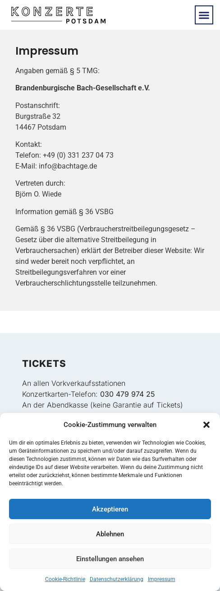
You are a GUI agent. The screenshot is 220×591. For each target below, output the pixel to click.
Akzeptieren (110, 509)
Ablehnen (110, 534)
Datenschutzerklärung (116, 579)
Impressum (161, 579)
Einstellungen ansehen (110, 559)
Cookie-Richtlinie (65, 579)
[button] (206, 424)
